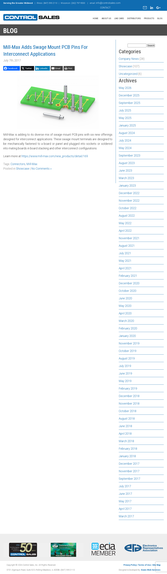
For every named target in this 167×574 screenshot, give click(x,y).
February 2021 (128, 275)
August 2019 (127, 358)
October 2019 (127, 351)
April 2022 (125, 230)
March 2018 (126, 441)
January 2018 (127, 456)
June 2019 (125, 373)
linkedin (151, 7)
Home (95, 18)
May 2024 (125, 148)
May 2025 (125, 118)
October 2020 (127, 290)
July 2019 (125, 366)
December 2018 (129, 396)
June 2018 (125, 426)
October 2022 (127, 208)
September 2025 (129, 103)
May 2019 (125, 381)
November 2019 (129, 343)
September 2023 (129, 155)
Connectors (18, 164)
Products (149, 18)
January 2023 (127, 185)
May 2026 (125, 88)
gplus (158, 7)
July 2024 (125, 140)
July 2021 (125, 253)
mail (145, 7)
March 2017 (126, 516)
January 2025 (127, 125)
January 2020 (127, 336)
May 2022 (125, 223)
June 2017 (125, 493)
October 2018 (127, 411)
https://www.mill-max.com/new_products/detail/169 (55, 156)
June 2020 (125, 298)
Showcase (22, 168)
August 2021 (127, 245)
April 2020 (125, 313)
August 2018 (127, 418)
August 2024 (127, 133)
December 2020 (129, 283)
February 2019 (128, 388)
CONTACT (105, 7)
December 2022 (129, 193)
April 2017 (125, 508)
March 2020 (126, 321)
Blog (159, 18)
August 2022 (127, 215)
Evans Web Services (150, 570)
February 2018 (128, 448)
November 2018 (129, 403)
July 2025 (125, 110)
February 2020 (128, 328)
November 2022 (129, 200)
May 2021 (125, 260)
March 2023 (126, 178)
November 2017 (129, 471)
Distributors (134, 18)
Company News (129, 58)
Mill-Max (31, 164)
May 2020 (125, 306)
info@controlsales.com (108, 3)
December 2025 (129, 95)
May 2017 (125, 501)
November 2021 (129, 238)
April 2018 (125, 433)
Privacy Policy (130, 565)
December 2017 (129, 463)
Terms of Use (144, 565)
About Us (106, 18)
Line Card (119, 18)
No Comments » (41, 168)
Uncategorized (128, 73)
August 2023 (127, 163)
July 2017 (125, 486)
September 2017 (129, 478)
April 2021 (125, 268)
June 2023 (125, 170)
